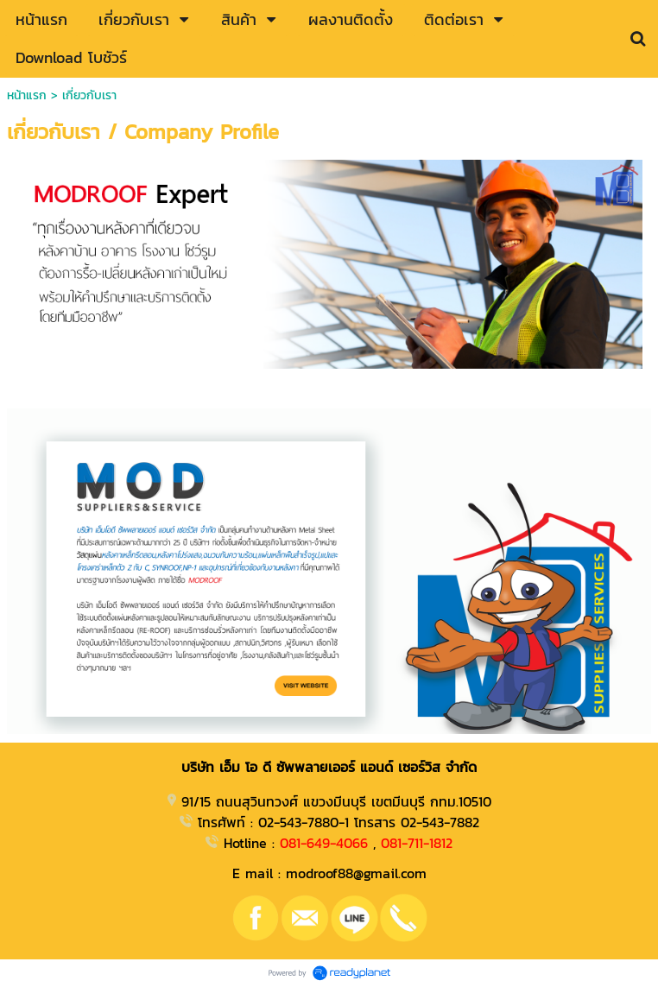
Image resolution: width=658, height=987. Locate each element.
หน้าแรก (27, 95)
